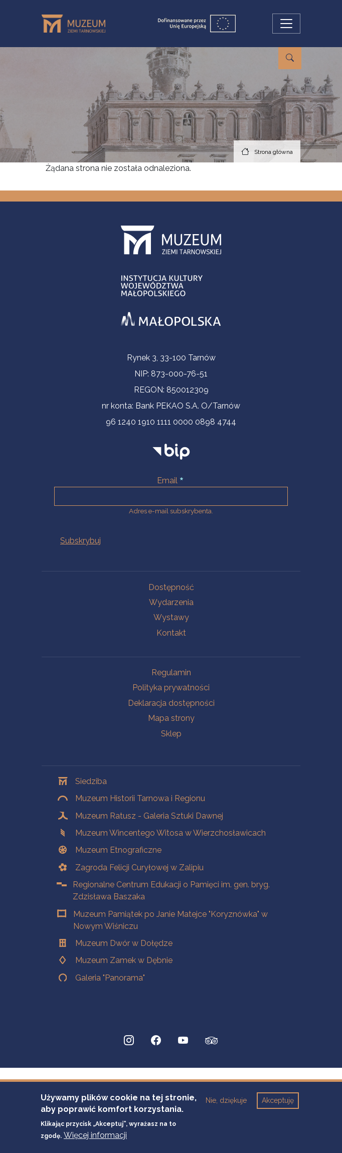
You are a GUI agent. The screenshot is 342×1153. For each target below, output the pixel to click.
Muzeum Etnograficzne (118, 850)
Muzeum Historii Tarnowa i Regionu (140, 798)
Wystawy (171, 617)
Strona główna (273, 151)
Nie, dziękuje (226, 1100)
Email (167, 480)
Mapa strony (171, 718)
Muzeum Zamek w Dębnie (124, 960)
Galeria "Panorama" (110, 978)
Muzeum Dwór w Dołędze (124, 943)
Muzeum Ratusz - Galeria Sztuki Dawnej (149, 816)
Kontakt (171, 633)
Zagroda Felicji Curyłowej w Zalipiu (139, 867)
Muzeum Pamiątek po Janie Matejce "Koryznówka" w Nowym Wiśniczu (170, 920)
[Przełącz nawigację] (286, 24)
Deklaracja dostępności (171, 703)
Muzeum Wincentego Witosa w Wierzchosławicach (170, 833)
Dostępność (171, 587)
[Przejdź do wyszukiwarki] (289, 58)
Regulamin (171, 672)
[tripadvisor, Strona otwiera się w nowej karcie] (212, 1041)
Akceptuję (278, 1100)
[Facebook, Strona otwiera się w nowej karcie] (155, 1041)
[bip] (171, 451)
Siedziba (91, 781)
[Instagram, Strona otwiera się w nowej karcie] (128, 1041)
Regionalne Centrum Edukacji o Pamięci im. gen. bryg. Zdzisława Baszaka (171, 890)
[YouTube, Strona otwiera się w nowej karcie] (183, 1041)
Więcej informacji (95, 1135)
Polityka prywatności (171, 687)
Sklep (171, 733)
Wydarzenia (171, 602)
